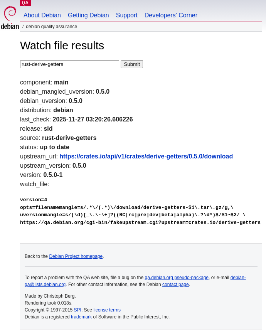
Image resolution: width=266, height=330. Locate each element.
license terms (107, 310)
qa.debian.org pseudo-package (177, 277)
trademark (81, 317)
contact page (175, 284)
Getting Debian (88, 15)
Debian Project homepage (76, 256)
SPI (77, 310)
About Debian (42, 15)
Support (127, 15)
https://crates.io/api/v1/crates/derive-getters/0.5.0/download (146, 156)
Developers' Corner (171, 15)
